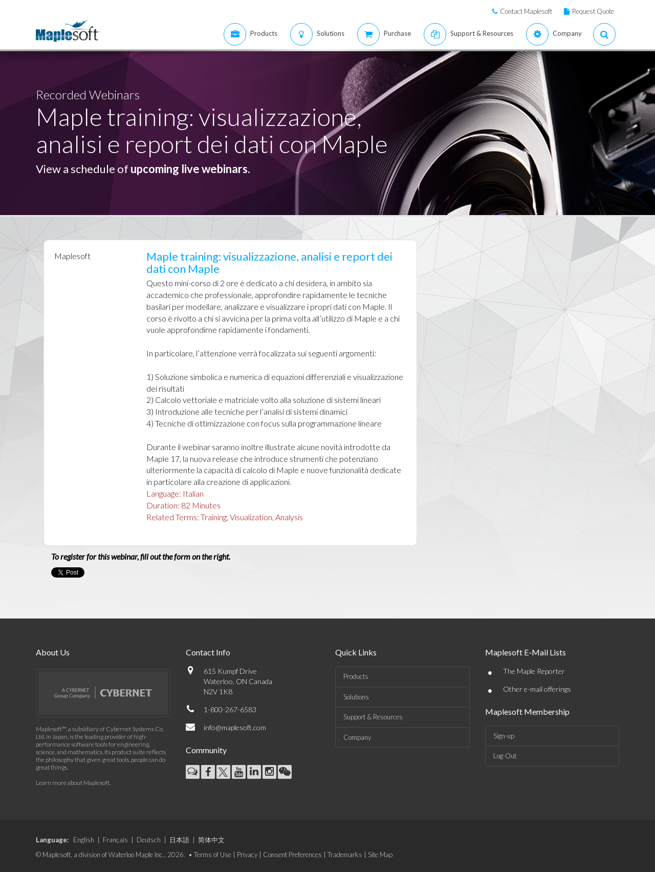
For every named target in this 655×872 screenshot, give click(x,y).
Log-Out (504, 756)
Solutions (356, 697)
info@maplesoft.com (235, 727)
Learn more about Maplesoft (73, 782)
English (83, 840)
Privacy (247, 854)
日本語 (179, 840)
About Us (53, 652)
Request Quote (593, 11)
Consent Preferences (292, 854)
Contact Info (208, 652)
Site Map (380, 854)
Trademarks (345, 854)
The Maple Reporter (534, 671)
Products (355, 676)
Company (357, 737)
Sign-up (503, 736)
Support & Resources (373, 717)
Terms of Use (212, 854)
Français (115, 840)
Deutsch (149, 840)
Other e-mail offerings (537, 689)
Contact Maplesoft (526, 11)
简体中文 (211, 840)
